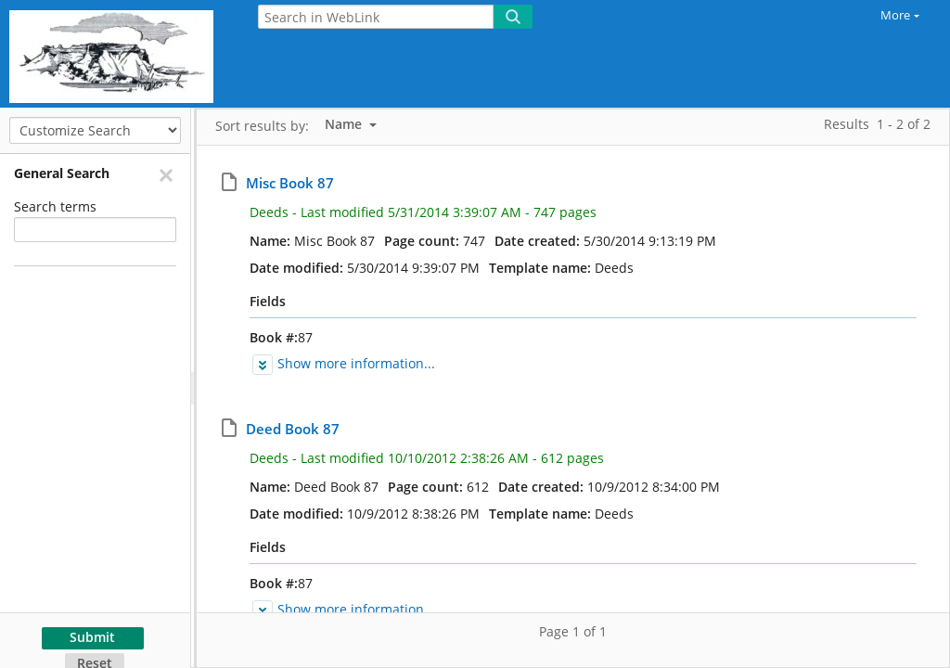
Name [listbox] (345, 124)
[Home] (116, 54)
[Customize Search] (95, 130)
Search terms (55, 206)
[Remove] (165, 174)
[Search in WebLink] (376, 17)
